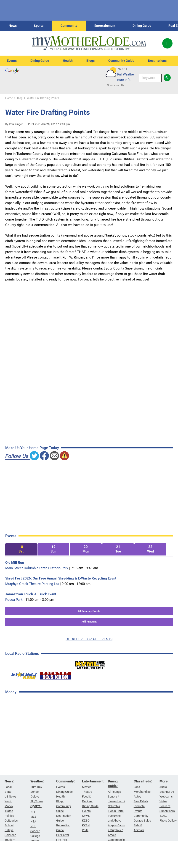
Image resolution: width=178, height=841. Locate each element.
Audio (163, 787)
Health (68, 60)
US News (10, 796)
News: (9, 781)
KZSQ (86, 820)
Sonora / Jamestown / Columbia (116, 801)
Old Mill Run (14, 563)
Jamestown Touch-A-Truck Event (30, 594)
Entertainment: (93, 781)
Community (69, 25)
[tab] (21, 549)
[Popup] (167, 43)
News (13, 25)
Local (8, 787)
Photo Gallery (168, 820)
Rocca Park (14, 600)
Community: (65, 781)
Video (163, 801)
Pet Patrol (62, 835)
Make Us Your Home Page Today (32, 448)
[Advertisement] (39, 770)
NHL (33, 826)
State (8, 792)
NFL (33, 812)
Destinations (157, 60)
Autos (137, 796)
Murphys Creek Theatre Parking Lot (32, 584)
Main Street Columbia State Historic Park (36, 568)
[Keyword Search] (150, 78)
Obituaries (11, 820)
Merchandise (142, 792)
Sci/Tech (10, 835)
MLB (33, 816)
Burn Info (123, 80)
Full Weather (126, 74)
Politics (9, 816)
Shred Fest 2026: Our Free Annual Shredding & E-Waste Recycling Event (60, 578)
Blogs (90, 60)
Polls (85, 830)
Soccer (35, 831)
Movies (86, 787)
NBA (33, 821)
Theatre (87, 792)
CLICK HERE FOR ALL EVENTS (89, 639)
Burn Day (36, 787)
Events (12, 60)
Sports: (36, 806)
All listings (114, 792)
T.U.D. (163, 816)
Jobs (137, 787)
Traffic (9, 811)
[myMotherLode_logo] (89, 43)
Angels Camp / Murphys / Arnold (116, 830)
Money (9, 806)
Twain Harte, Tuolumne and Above (116, 815)
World (8, 801)
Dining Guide (142, 25)
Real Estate (141, 801)
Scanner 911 (167, 792)
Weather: (37, 781)
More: (164, 781)
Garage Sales (142, 820)
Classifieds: (143, 781)
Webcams (166, 796)
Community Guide (121, 60)
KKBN (86, 825)
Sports (38, 25)
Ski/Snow (36, 801)
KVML (86, 816)
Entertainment (104, 25)
